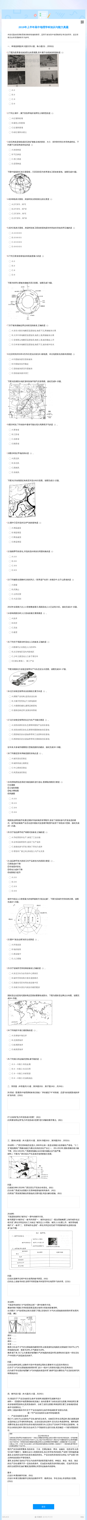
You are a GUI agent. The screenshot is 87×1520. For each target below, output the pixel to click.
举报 (82, 1517)
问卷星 (39, 1517)
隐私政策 (5, 1517)
